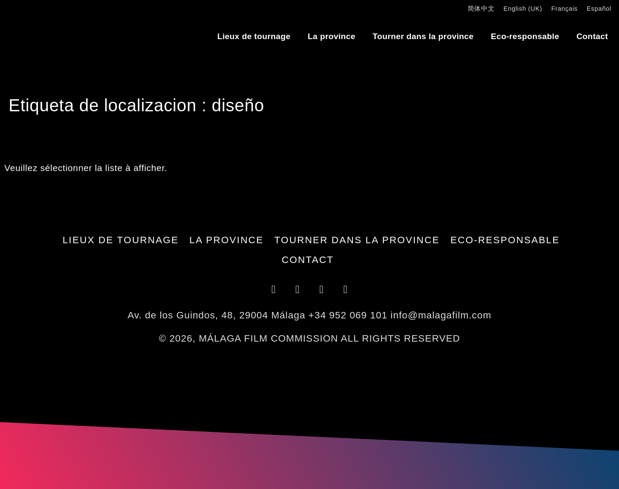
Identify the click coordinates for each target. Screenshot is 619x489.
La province (331, 36)
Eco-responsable (525, 36)
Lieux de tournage (253, 36)
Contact (592, 36)
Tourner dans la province (423, 36)
